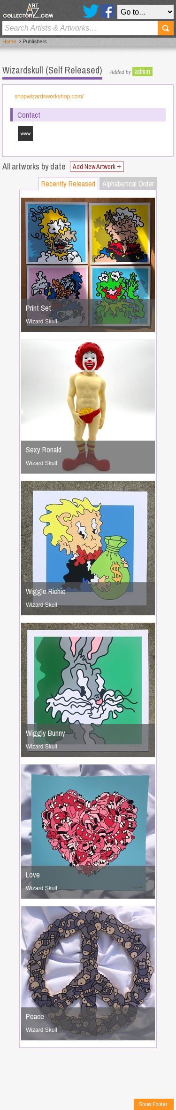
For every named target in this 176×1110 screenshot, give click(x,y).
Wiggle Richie (46, 591)
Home (9, 41)
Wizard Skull (41, 321)
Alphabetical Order (128, 183)
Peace (35, 1016)
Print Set (38, 308)
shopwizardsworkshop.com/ (49, 96)
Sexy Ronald (43, 449)
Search (166, 28)
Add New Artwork (97, 166)
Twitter (91, 11)
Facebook (107, 11)
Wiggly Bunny (45, 733)
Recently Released (68, 183)
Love (33, 874)
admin (142, 71)
